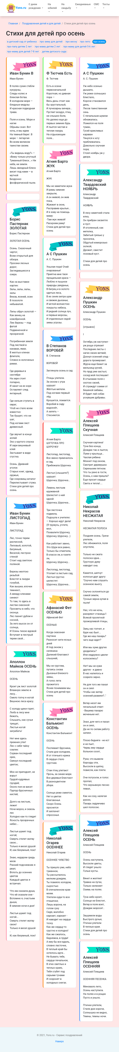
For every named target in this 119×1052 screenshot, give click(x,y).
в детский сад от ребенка (22, 41)
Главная (13, 23)
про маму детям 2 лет (47, 46)
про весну (71, 41)
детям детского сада (54, 51)
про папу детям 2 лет (19, 46)
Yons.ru (16, 8)
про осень (99, 41)
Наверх (59, 1041)
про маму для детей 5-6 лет (79, 46)
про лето (85, 41)
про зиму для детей (51, 41)
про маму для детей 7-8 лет (23, 51)
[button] (36, 6)
